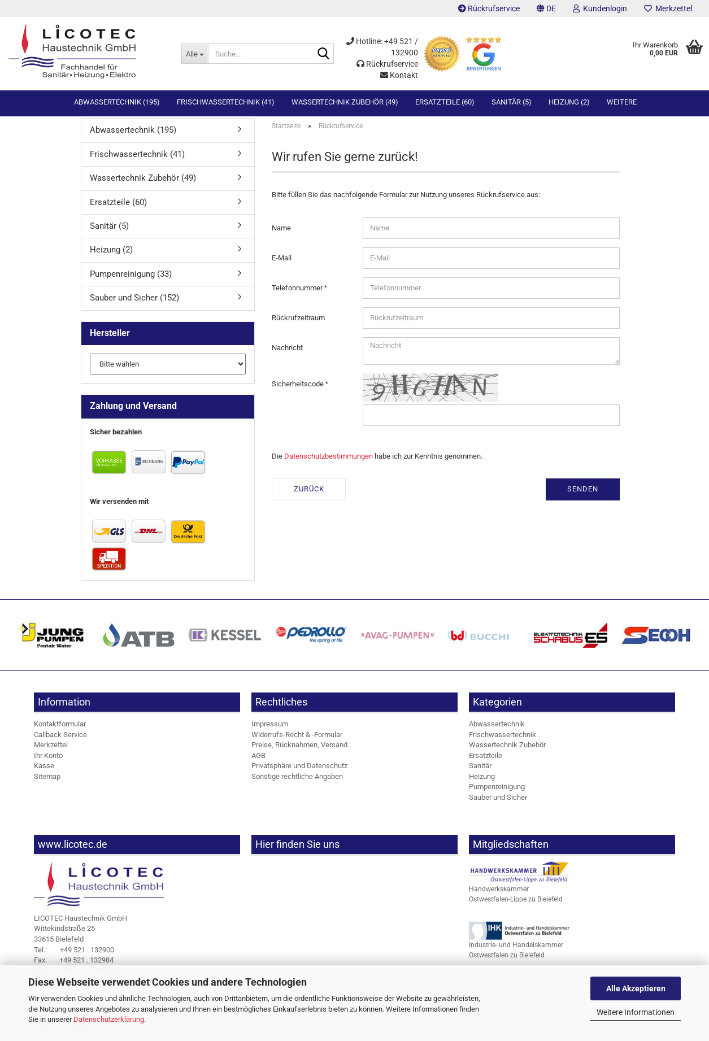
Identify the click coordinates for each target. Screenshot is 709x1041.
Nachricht (287, 350)
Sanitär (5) (511, 102)
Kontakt (399, 75)
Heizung (482, 780)
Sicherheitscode (298, 386)
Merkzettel (668, 8)
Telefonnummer (298, 290)
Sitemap (47, 780)
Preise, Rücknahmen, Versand (299, 748)
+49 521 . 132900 (74, 952)
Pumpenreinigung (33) (131, 277)
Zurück (309, 492)
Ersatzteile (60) (445, 102)
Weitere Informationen (636, 1012)
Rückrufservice (489, 8)
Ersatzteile (485, 758)
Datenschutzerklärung (108, 1019)
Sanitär (480, 769)
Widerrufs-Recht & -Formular (296, 737)
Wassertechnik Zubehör (507, 748)
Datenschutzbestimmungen (328, 459)
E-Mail (282, 260)
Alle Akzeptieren (635, 988)
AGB (258, 758)
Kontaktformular (60, 727)
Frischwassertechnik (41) (226, 102)
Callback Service (60, 737)
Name (281, 231)
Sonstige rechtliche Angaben (297, 780)
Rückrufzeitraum (298, 320)
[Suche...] (194, 53)
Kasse (44, 769)
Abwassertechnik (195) (117, 102)
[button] (546, 8)
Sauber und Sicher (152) (134, 301)
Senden (582, 492)
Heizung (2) (569, 102)
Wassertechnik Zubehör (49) (345, 102)
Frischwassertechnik (502, 737)
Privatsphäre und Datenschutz (299, 769)
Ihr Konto (48, 758)
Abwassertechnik (497, 727)
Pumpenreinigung (497, 790)
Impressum (269, 727)
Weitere (622, 102)
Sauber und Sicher (498, 800)
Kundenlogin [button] (600, 8)
